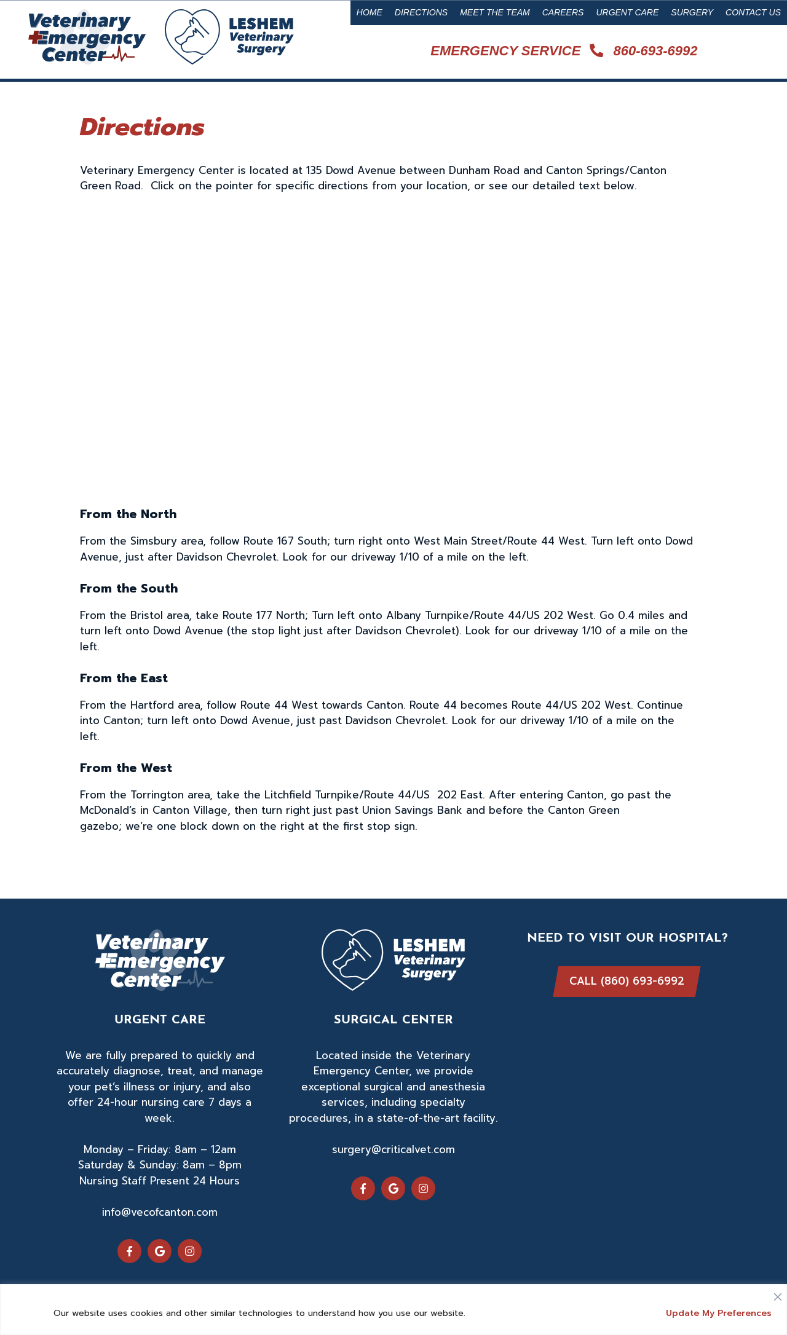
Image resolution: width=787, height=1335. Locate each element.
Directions (421, 12)
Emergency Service (505, 50)
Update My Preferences (719, 1313)
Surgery (692, 12)
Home (369, 12)
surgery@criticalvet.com (393, 1149)
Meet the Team (495, 12)
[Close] (777, 1294)
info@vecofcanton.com (160, 1212)
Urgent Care (627, 12)
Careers (563, 12)
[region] (393, 1309)
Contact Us (753, 12)
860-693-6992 (643, 50)
